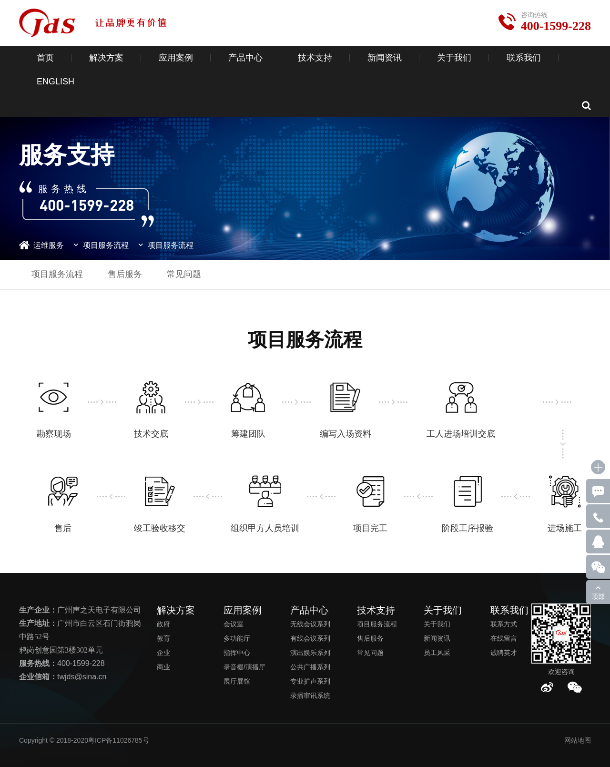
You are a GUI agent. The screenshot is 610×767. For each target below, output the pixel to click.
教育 (163, 638)
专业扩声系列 (310, 681)
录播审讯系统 (310, 695)
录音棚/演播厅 (244, 667)
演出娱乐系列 (310, 652)
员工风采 (437, 652)
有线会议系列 (310, 638)
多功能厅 (237, 638)
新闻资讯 (384, 57)
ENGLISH (55, 81)
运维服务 (48, 245)
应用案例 (176, 57)
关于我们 (454, 57)
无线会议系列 (310, 624)
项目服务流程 (106, 245)
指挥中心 (237, 652)
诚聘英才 (503, 652)
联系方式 (503, 624)
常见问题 (184, 274)
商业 (163, 667)
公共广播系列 (310, 667)
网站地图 (577, 740)
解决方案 (106, 57)
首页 (45, 57)
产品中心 (245, 57)
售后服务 (125, 274)
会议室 (234, 624)
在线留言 (503, 638)
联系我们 (524, 57)
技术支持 (315, 57)
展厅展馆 (237, 681)
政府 (163, 624)
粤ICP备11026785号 (118, 740)
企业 (163, 652)
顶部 (598, 596)
